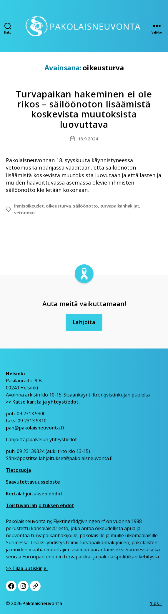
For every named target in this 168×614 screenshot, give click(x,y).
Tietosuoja (18, 470)
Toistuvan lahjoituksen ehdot (40, 505)
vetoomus (25, 212)
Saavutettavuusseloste (33, 482)
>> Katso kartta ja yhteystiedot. (43, 402)
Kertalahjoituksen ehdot (34, 493)
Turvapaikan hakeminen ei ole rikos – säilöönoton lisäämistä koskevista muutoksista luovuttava (84, 109)
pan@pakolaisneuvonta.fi (35, 427)
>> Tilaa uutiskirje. (27, 568)
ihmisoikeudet (29, 206)
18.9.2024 (88, 139)
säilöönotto (85, 206)
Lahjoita (84, 322)
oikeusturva (58, 206)
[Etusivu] (84, 25)
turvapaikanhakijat (119, 206)
